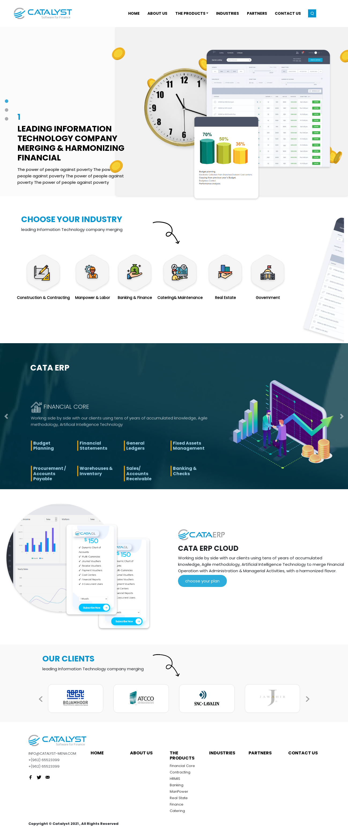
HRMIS (175, 778)
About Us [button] (157, 13)
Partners (260, 753)
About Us (141, 753)
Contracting (180, 772)
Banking (176, 785)
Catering (177, 810)
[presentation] (311, 701)
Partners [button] (257, 13)
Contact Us (303, 753)
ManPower (179, 791)
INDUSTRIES (222, 753)
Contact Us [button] (288, 13)
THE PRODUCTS (182, 755)
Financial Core (182, 765)
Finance (176, 804)
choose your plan (202, 581)
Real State (179, 797)
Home (97, 753)
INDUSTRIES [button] (227, 13)
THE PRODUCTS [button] (190, 13)
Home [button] (134, 13)
